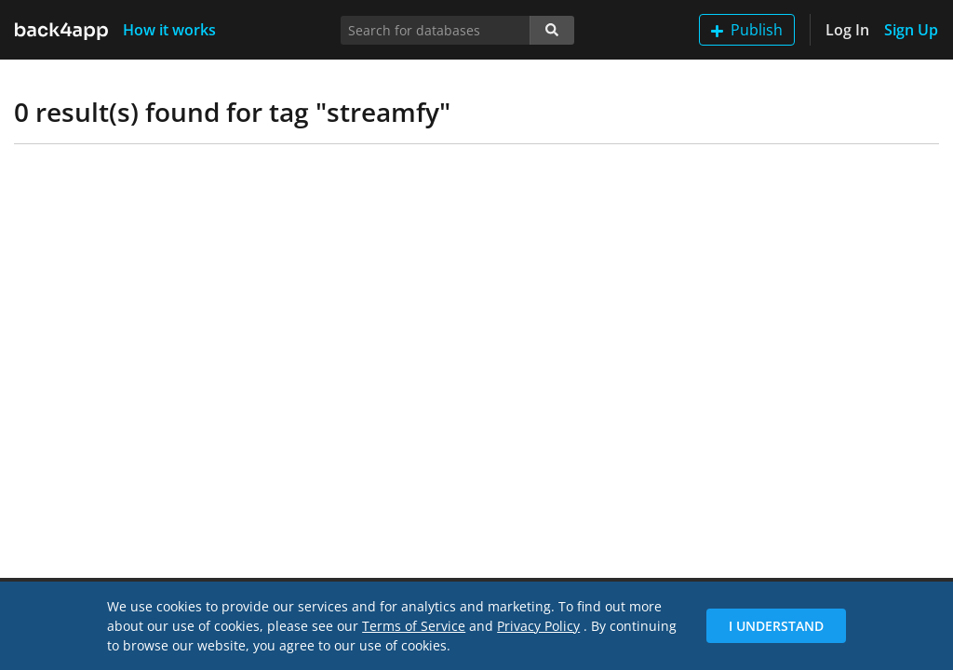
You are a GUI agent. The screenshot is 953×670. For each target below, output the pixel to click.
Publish (747, 30)
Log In (847, 30)
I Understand (776, 626)
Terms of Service (413, 626)
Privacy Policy (538, 626)
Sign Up (911, 30)
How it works (169, 30)
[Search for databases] (435, 30)
